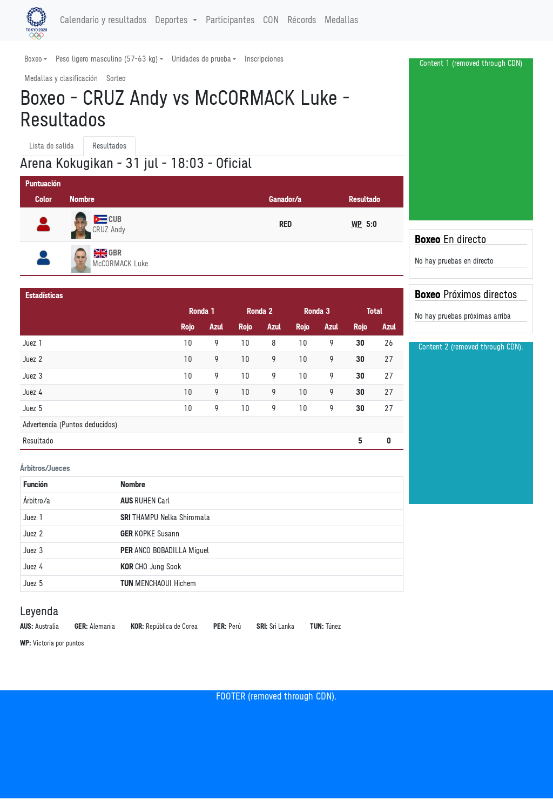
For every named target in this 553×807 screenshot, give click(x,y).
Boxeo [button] (33, 59)
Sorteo (116, 78)
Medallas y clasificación (61, 78)
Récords (301, 20)
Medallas (341, 20)
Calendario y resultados (103, 20)
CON (271, 20)
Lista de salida (51, 146)
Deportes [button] (172, 20)
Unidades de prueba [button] (201, 59)
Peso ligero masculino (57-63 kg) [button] (107, 59)
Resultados (109, 146)
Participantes (230, 20)
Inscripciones (264, 59)
